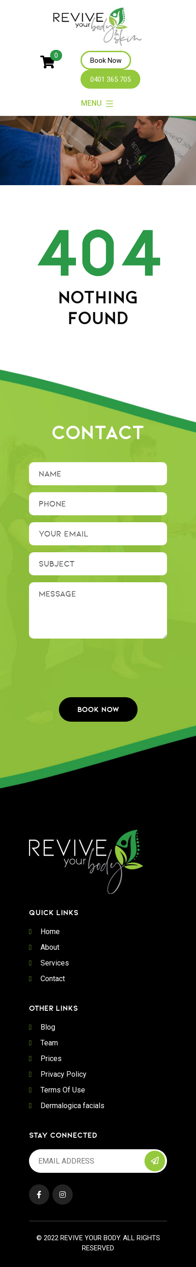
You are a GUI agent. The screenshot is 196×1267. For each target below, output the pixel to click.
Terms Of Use (62, 1090)
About (49, 947)
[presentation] (99, 664)
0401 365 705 (110, 79)
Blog (47, 1027)
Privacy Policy (63, 1074)
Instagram (62, 1194)
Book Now (105, 60)
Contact (52, 978)
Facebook (39, 1194)
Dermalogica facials (72, 1105)
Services (54, 963)
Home (50, 931)
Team (49, 1042)
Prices (51, 1058)
